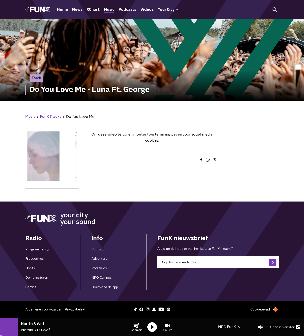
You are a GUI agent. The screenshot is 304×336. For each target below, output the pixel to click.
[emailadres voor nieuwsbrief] (218, 262)
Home (62, 10)
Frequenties (34, 258)
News (77, 10)
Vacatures (99, 268)
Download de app (104, 287)
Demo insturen (36, 277)
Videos (146, 10)
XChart (93, 10)
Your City (168, 10)
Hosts (30, 268)
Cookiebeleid (260, 309)
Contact (97, 249)
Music (109, 10)
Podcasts (127, 10)
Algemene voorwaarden (43, 309)
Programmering (37, 249)
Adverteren (100, 258)
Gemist (30, 287)
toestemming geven (164, 134)
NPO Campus (101, 277)
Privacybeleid (75, 309)
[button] (136, 327)
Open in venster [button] (285, 327)
